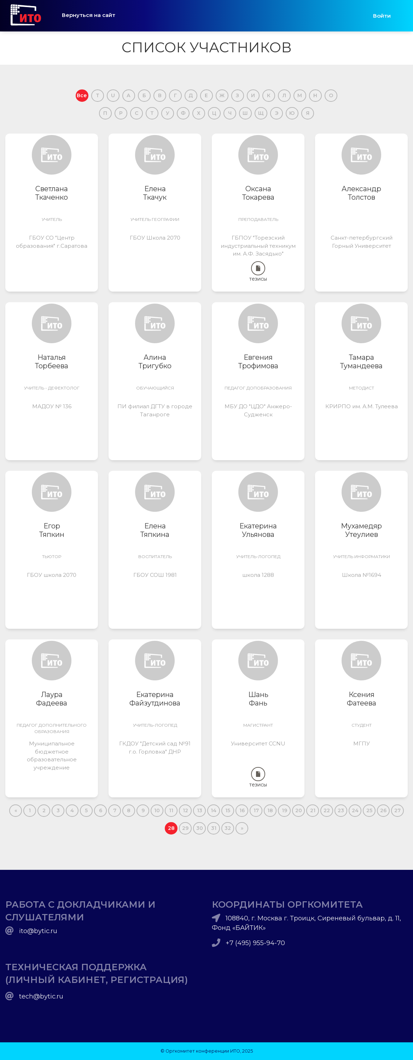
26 (383, 810)
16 (242, 810)
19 (284, 810)
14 (213, 810)
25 (369, 810)
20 (298, 810)
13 (199, 810)
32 (228, 828)
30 (199, 828)
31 (213, 828)
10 (157, 810)
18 (270, 810)
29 (185, 828)
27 (397, 810)
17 (256, 810)
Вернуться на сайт (88, 15)
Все (82, 95)
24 (355, 810)
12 (185, 810)
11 (171, 810)
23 (341, 810)
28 (171, 828)
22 (327, 810)
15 (227, 810)
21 (312, 810)
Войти (382, 15)
